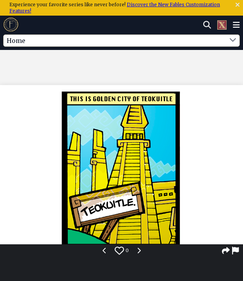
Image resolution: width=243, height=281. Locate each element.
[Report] (236, 250)
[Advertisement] (121, 66)
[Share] (226, 250)
